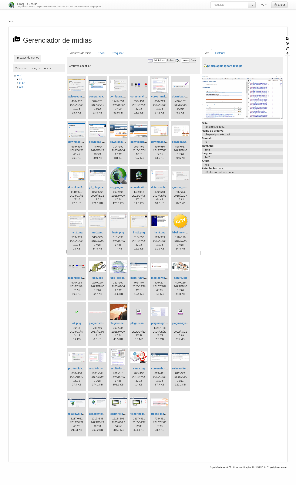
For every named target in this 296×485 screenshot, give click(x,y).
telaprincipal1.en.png (123, 413)
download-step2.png (81, 141)
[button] (263, 4)
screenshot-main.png (164, 368)
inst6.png (160, 232)
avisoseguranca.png (81, 96)
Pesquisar (117, 53)
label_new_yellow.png (186, 232)
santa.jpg (139, 368)
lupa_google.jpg (120, 277)
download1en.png (141, 141)
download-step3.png (102, 141)
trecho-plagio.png (162, 413)
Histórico (220, 53)
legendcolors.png (79, 277)
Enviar (101, 53)
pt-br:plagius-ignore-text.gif (224, 65)
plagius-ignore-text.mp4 (187, 323)
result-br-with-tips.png (103, 368)
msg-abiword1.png (163, 277)
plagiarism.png (98, 323)
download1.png (119, 141)
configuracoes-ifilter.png (125, 96)
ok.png (76, 323)
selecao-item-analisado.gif (188, 368)
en (20, 79)
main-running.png (141, 277)
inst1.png (76, 232)
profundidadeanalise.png (83, 368)
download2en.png (183, 141)
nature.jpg (180, 277)
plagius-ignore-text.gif (165, 323)
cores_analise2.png (163, 96)
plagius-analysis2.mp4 (144, 323)
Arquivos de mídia (80, 53)
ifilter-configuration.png (166, 187)
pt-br (22, 82)
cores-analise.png (141, 96)
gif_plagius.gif (98, 187)
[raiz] (19, 75)
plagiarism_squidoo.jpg (124, 323)
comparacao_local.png (103, 96)
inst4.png (118, 232)
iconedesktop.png (141, 187)
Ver (207, 53)
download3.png (78, 187)
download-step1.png (185, 96)
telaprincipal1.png (141, 413)
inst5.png (139, 232)
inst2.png (97, 232)
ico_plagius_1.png (121, 187)
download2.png (161, 141)
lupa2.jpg (97, 277)
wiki (21, 86)
